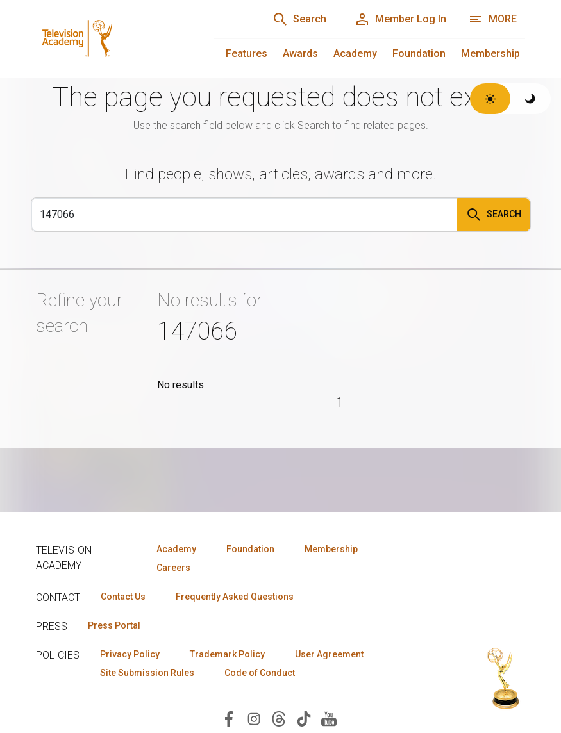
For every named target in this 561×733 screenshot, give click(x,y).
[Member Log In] (400, 19)
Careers (173, 568)
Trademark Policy (227, 654)
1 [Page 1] (339, 402)
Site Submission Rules (147, 673)
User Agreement (329, 654)
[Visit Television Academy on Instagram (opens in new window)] (254, 718)
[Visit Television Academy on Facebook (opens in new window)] (229, 718)
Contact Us (123, 596)
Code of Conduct (259, 673)
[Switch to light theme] (490, 98)
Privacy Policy (130, 654)
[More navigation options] (492, 19)
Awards (300, 53)
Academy (355, 53)
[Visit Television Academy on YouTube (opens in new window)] (329, 718)
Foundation (419, 53)
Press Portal (114, 625)
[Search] (299, 19)
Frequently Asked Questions (235, 596)
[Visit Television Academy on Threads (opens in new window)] (279, 718)
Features (246, 53)
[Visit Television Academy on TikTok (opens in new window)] (304, 718)
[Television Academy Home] (112, 38)
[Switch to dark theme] (530, 98)
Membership (490, 53)
